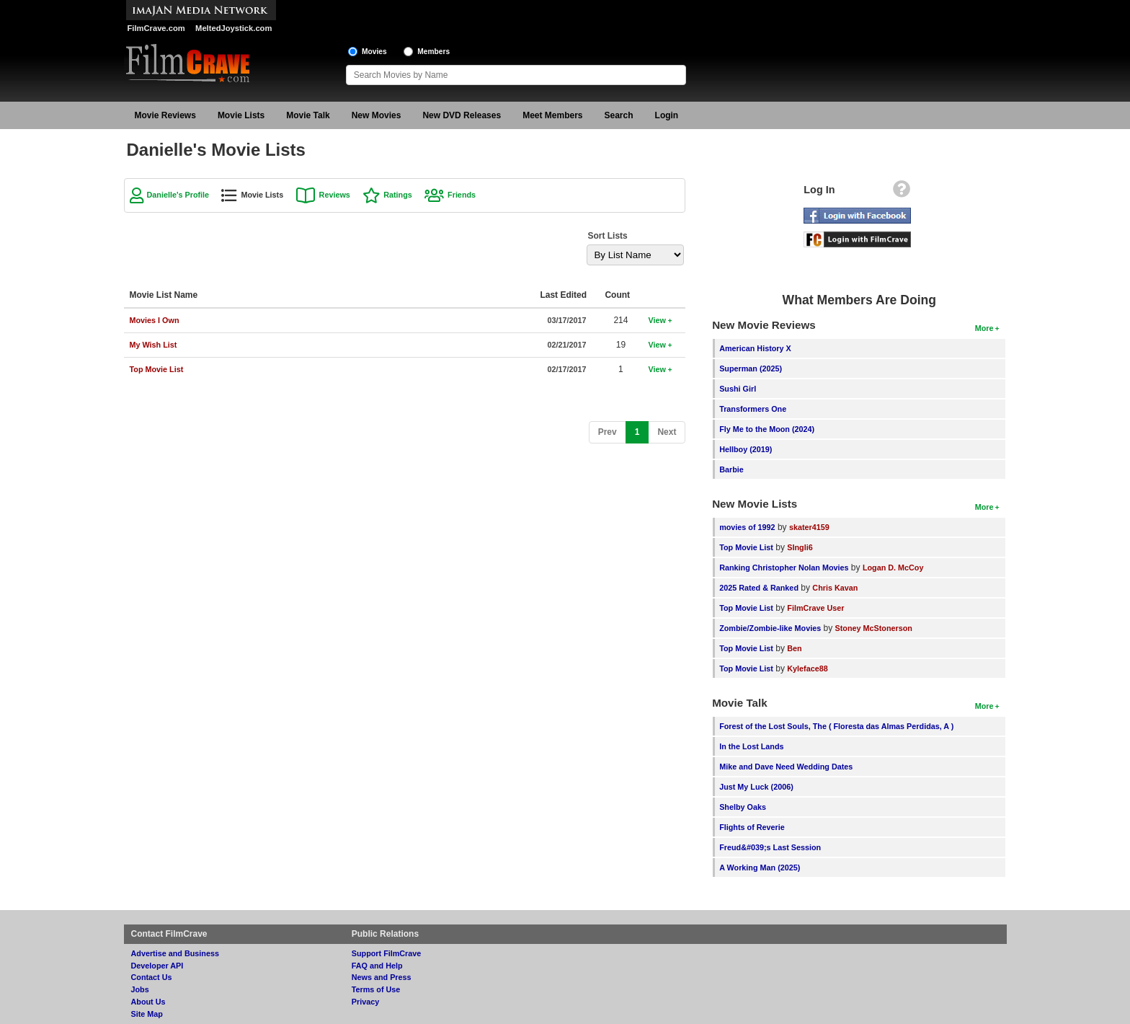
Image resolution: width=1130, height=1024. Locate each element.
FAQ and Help (377, 965)
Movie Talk (307, 115)
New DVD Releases (461, 115)
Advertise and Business (175, 953)
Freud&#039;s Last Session (770, 847)
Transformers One (752, 409)
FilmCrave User (815, 608)
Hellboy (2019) (745, 449)
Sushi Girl (737, 388)
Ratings (397, 194)
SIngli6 (799, 547)
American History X (755, 348)
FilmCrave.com (156, 28)
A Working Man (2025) (759, 867)
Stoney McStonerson (873, 628)
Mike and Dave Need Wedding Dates (786, 766)
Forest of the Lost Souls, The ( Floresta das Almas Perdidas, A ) (836, 726)
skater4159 (809, 527)
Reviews (334, 194)
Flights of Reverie (752, 827)
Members (433, 52)
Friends (462, 194)
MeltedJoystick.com (233, 28)
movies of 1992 (747, 527)
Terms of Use (376, 989)
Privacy (365, 1001)
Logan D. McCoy (893, 567)
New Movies (376, 115)
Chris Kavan (835, 587)
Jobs (140, 989)
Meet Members (552, 115)
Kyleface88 (807, 668)
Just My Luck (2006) (756, 786)
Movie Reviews (165, 115)
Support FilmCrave (387, 953)
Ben (794, 648)
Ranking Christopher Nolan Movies (783, 567)
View (656, 320)
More (984, 328)
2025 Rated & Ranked (758, 587)
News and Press (381, 977)
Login (667, 115)
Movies (374, 52)
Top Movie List (746, 547)
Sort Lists (607, 236)
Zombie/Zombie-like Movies (770, 628)
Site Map (147, 1014)
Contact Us (151, 977)
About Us (148, 1001)
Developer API (157, 965)
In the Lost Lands (751, 746)
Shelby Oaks (742, 807)
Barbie (731, 469)
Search (619, 115)
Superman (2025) (750, 368)
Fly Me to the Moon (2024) (766, 429)
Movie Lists (241, 115)
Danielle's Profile (178, 194)
